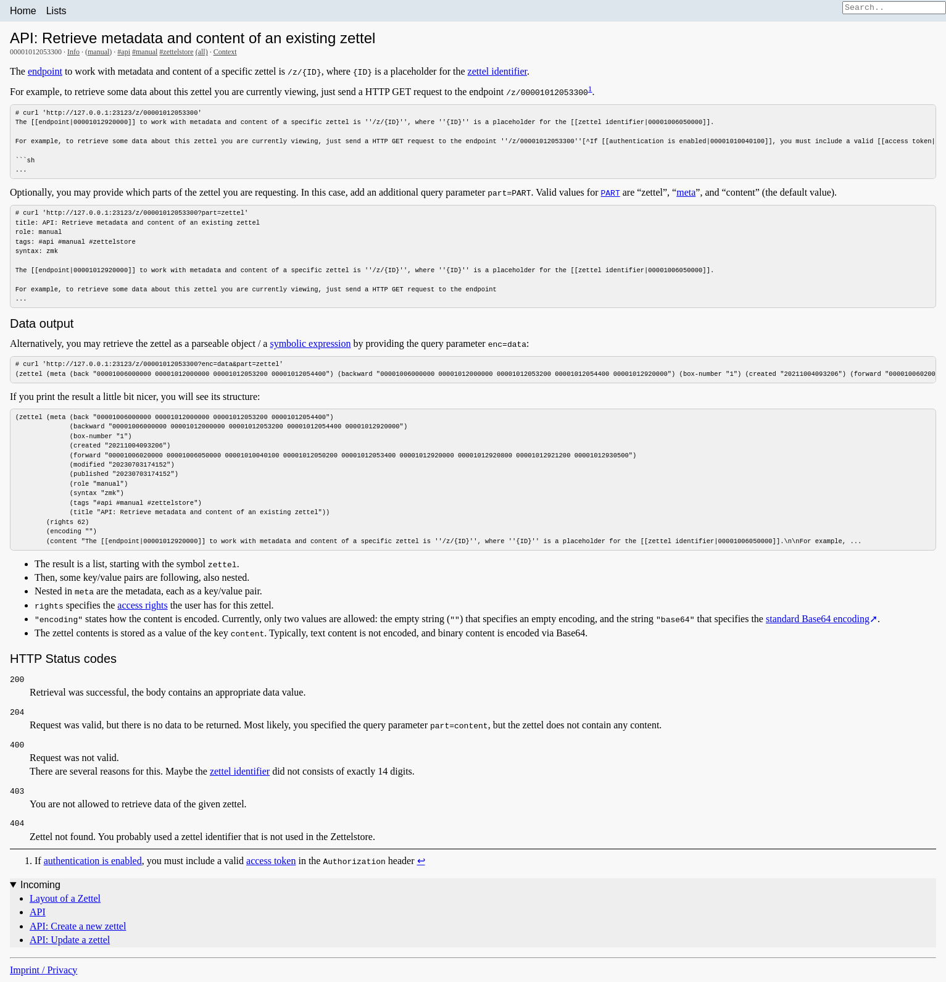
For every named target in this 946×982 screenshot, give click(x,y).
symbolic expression (310, 346)
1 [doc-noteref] (590, 88)
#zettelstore (176, 52)
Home (23, 11)
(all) (202, 52)
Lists (56, 11)
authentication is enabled (93, 865)
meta (685, 193)
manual (98, 52)
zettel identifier (497, 71)
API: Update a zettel (70, 944)
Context (225, 52)
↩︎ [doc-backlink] (421, 865)
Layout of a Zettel (65, 903)
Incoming (40, 889)
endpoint (45, 71)
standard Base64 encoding (817, 623)
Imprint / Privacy (43, 974)
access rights (142, 610)
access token (271, 865)
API (38, 917)
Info (73, 52)
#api (123, 52)
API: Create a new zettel (78, 931)
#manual (144, 52)
